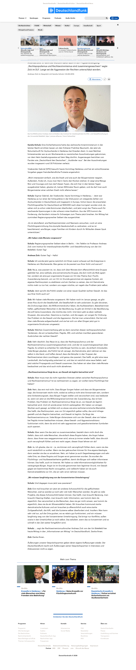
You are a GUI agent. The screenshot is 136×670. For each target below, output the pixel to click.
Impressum (94, 646)
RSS (82, 638)
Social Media (65, 631)
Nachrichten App (46, 638)
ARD (53, 648)
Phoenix (65, 648)
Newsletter (84, 631)
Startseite (20, 25)
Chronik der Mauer (82, 648)
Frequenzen (44, 641)
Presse (103, 631)
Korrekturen (105, 638)
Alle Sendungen (24, 631)
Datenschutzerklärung (61, 646)
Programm (46, 18)
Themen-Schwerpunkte (26, 641)
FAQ (82, 628)
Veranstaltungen (86, 633)
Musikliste (84, 636)
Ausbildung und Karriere (109, 633)
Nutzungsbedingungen (79, 646)
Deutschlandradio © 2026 (68, 655)
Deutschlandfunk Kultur (66, 3)
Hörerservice (65, 628)
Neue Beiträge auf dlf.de (26, 638)
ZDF (58, 648)
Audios (42, 631)
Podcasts (58, 18)
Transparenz (105, 636)
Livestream (44, 628)
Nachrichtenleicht (24, 636)
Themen (21, 18)
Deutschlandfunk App (48, 636)
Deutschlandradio (49, 3)
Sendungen (34, 18)
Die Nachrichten (24, 633)
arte (72, 648)
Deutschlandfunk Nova (85, 3)
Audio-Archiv (70, 18)
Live (114, 18)
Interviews (29, 25)
